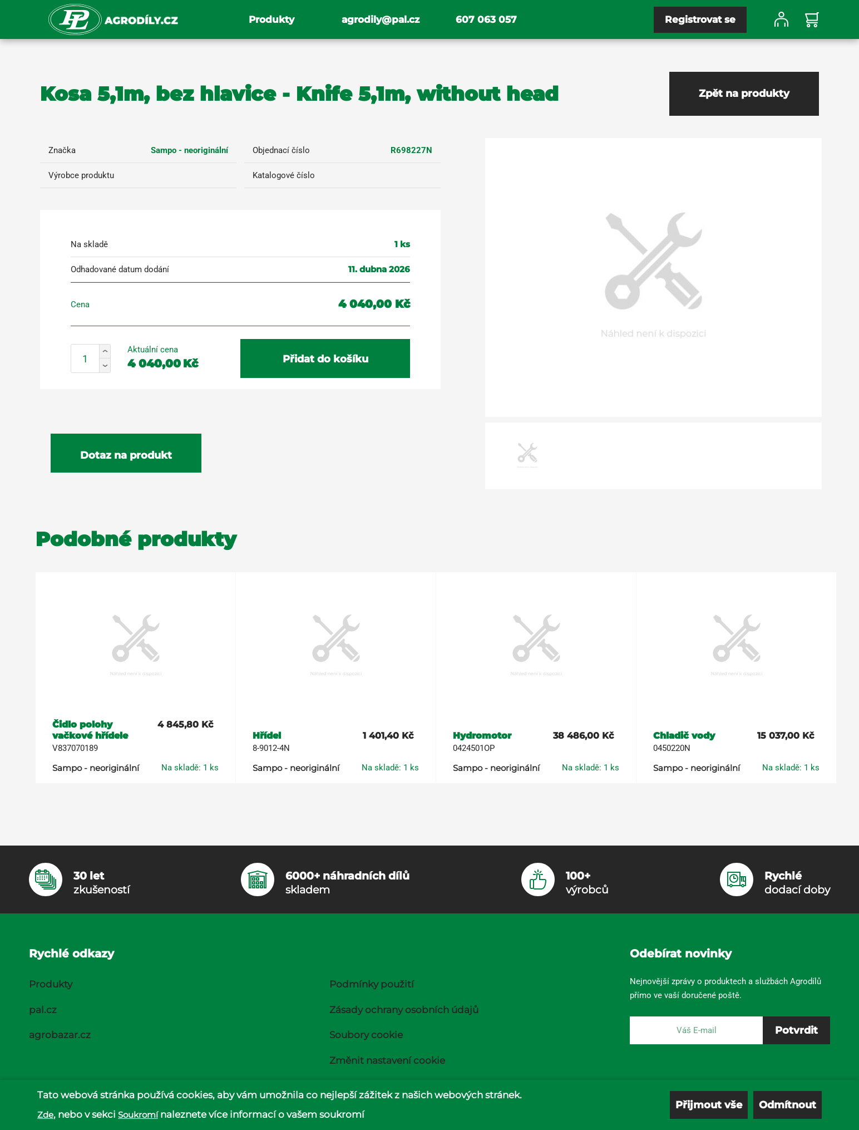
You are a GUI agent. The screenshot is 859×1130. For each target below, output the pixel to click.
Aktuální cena (152, 350)
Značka (62, 150)
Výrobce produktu (81, 175)
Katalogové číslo (284, 175)
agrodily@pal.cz (380, 19)
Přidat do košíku (325, 359)
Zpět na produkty (744, 93)
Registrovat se (700, 19)
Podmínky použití (371, 984)
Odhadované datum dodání (120, 269)
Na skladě (89, 244)
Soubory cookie (366, 1034)
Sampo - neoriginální (189, 150)
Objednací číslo (281, 150)
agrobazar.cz (60, 1034)
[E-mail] (696, 1030)
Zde (45, 1114)
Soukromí (138, 1114)
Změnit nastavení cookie (387, 1060)
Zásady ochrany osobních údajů (403, 1009)
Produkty (271, 19)
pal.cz (43, 1009)
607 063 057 (486, 19)
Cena (80, 304)
